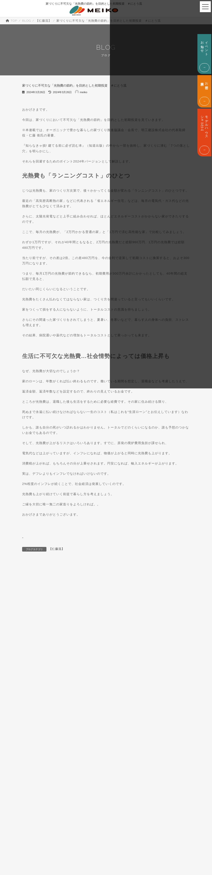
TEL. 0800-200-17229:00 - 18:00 (185, 858)
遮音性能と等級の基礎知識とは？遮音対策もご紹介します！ (165, 574)
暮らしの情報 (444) (38, 750)
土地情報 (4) (33, 695)
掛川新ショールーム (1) (40, 734)
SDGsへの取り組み (61, 843)
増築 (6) (30, 703)
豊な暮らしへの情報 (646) (42, 773)
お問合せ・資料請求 (186, 834)
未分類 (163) (33, 758)
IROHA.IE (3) (34, 633)
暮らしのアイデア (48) (40, 742)
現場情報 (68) (34, 765)
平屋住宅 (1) (33, 719)
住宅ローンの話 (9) (37, 680)
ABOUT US (29, 830)
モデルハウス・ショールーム (137, 858)
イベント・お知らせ (137, 834)
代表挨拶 (34, 843)
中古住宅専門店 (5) (37, 672)
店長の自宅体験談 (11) (40, 726)
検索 (162, 611)
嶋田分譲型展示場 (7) (39, 711)
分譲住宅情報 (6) (36, 688)
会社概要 (13, 843)
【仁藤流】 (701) (36, 648)
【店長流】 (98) (35, 656)
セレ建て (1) (33, 664)
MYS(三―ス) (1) (36, 641)
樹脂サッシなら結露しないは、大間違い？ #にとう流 (77, 574)
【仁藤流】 (57, 549)
